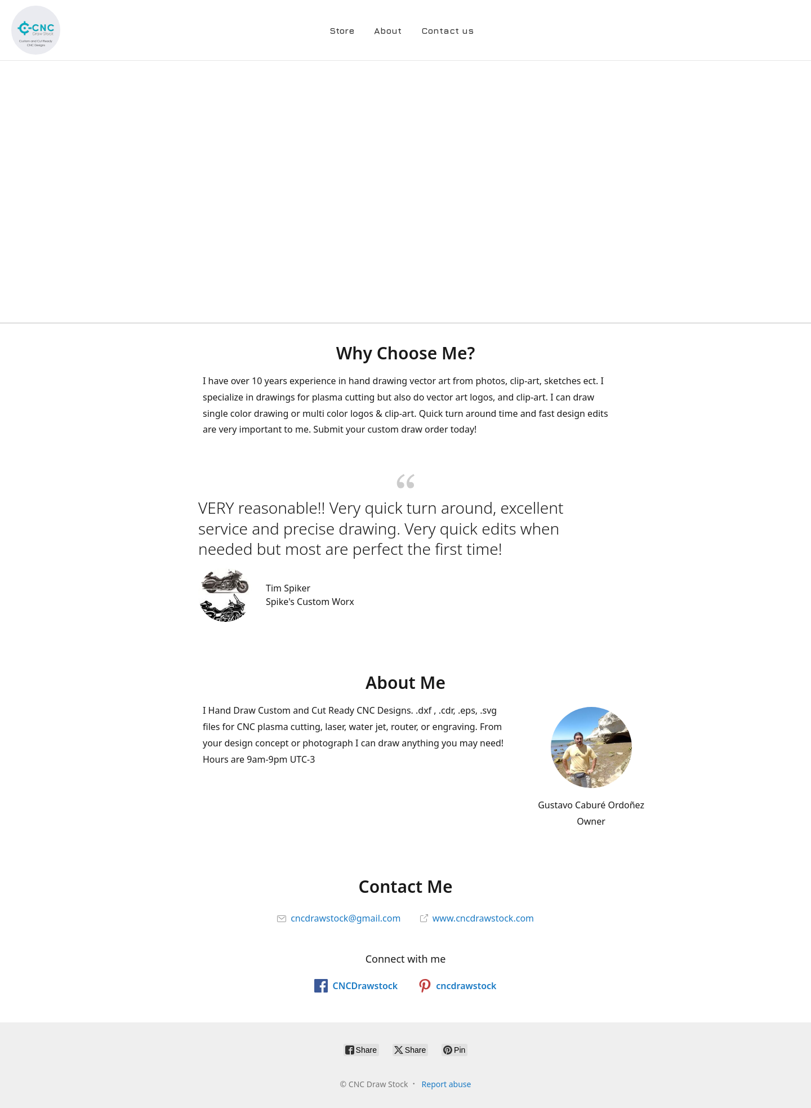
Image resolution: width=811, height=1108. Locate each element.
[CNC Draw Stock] (35, 30)
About (388, 30)
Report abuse (446, 1084)
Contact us (447, 30)
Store (341, 30)
